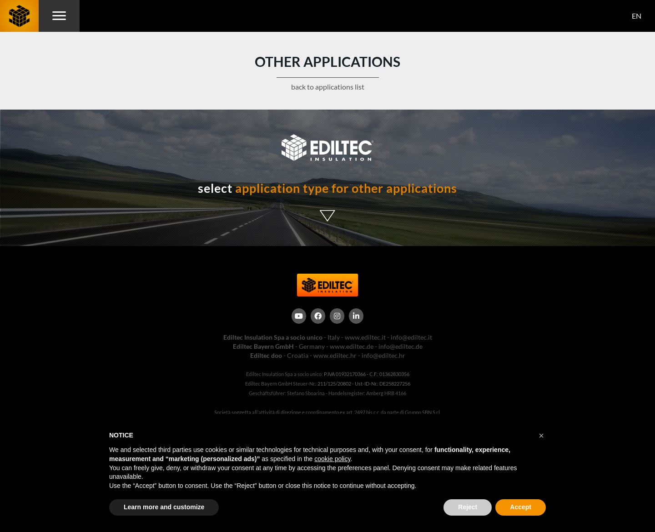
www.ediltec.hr (335, 355)
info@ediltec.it (411, 337)
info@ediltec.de (400, 346)
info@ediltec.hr (383, 355)
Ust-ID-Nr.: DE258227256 (382, 383)
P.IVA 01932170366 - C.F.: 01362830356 (366, 374)
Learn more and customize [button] (164, 507)
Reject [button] (467, 507)
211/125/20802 (334, 383)
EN (636, 15)
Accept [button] (520, 507)
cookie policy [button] (332, 458)
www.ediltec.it (365, 337)
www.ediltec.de (351, 346)
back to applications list (327, 86)
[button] (541, 435)
